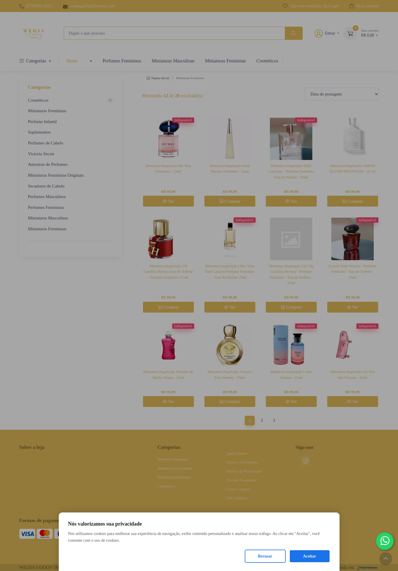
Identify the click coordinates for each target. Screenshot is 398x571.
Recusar (265, 556)
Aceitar (309, 556)
